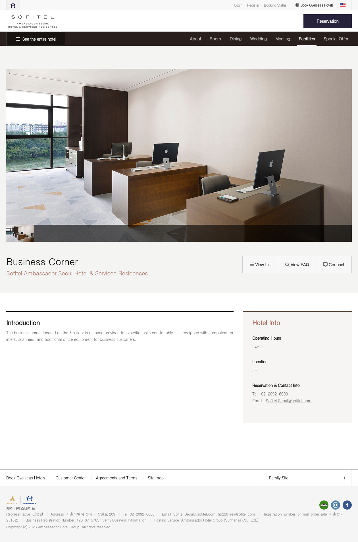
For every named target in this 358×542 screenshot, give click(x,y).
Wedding (258, 39)
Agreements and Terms (116, 478)
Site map (156, 478)
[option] (20, 233)
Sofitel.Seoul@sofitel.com (289, 400)
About (195, 39)
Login (238, 5)
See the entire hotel (39, 39)
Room (215, 39)
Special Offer (336, 39)
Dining (236, 39)
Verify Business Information (124, 520)
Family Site (275, 478)
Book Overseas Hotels (25, 478)
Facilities (307, 39)
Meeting (282, 39)
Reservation (328, 21)
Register (253, 5)
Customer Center (71, 478)
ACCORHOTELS (21, 501)
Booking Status (275, 5)
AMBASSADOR (49, 501)
